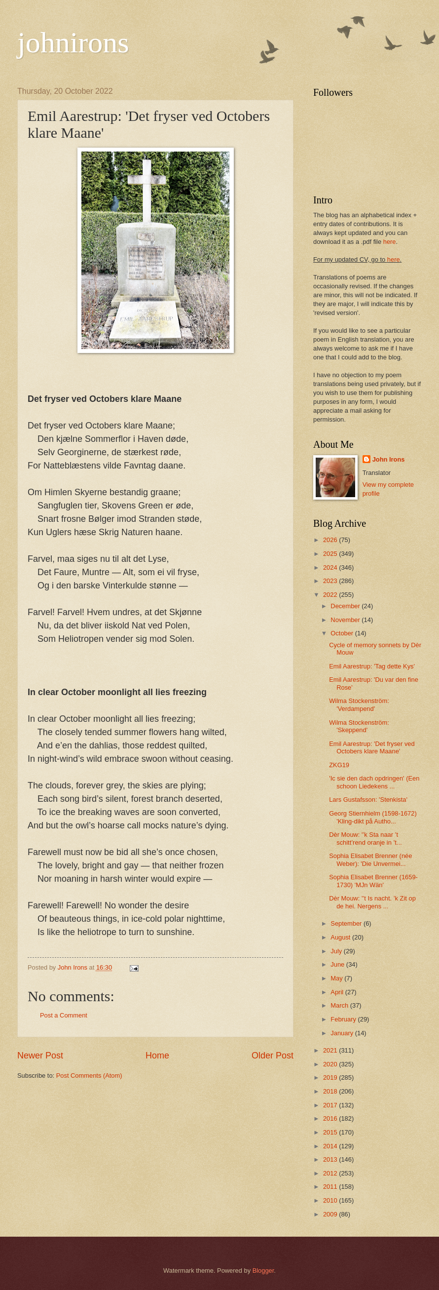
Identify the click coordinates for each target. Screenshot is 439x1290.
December (346, 606)
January (342, 1033)
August (341, 937)
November (346, 620)
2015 (331, 1132)
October (342, 633)
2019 (331, 1077)
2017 (331, 1105)
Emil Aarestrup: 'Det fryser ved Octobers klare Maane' (371, 747)
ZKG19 (339, 765)
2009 (331, 1214)
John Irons (388, 459)
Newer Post (40, 1055)
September (347, 923)
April (337, 992)
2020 (331, 1064)
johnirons (73, 42)
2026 (331, 540)
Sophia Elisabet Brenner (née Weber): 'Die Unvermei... (370, 859)
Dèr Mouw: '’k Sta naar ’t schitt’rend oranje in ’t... (365, 838)
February (344, 1019)
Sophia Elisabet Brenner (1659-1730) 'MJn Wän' (373, 880)
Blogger (263, 1270)
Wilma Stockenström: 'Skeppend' (359, 726)
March (340, 1005)
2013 (331, 1159)
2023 (331, 581)
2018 (331, 1091)
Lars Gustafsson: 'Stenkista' (368, 799)
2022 (331, 594)
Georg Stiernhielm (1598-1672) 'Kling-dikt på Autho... (372, 817)
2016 (331, 1118)
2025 (331, 553)
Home (157, 1055)
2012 (331, 1173)
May (337, 978)
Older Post (272, 1055)
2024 (331, 567)
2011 (331, 1186)
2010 (331, 1200)
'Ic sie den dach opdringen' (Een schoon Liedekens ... (374, 782)
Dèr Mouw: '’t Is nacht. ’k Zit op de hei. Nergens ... (372, 902)
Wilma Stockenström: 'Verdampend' (359, 704)
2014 (331, 1146)
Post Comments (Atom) (89, 1075)
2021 (331, 1050)
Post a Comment (63, 1015)
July (336, 951)
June (338, 964)
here (389, 241)
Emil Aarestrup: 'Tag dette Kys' (372, 666)
